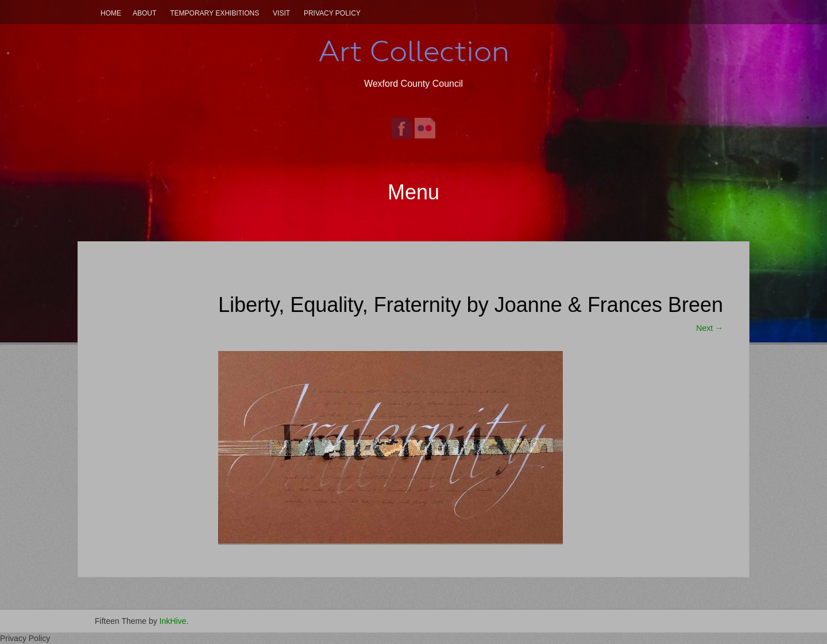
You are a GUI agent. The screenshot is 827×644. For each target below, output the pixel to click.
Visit (281, 13)
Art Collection (413, 51)
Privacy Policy (332, 13)
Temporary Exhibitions (214, 13)
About (144, 13)
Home (111, 13)
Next (709, 328)
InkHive (173, 621)
